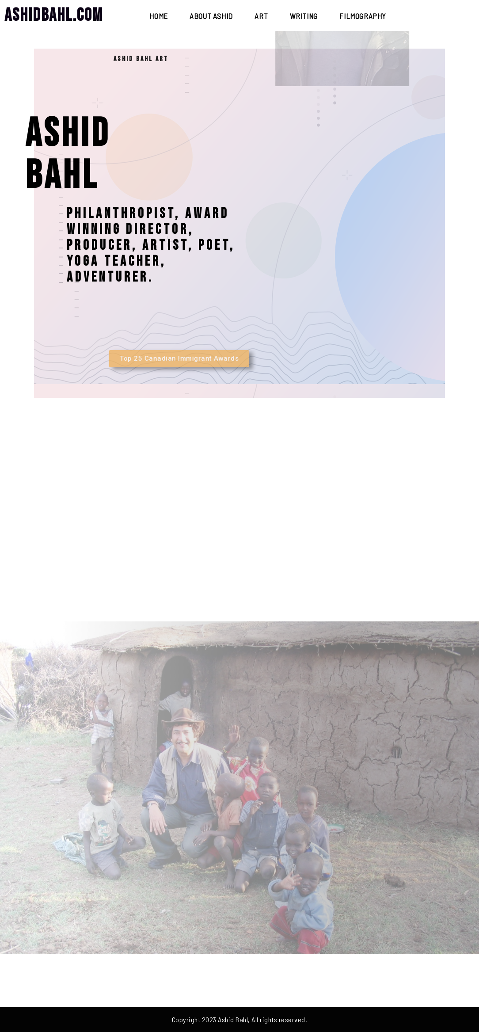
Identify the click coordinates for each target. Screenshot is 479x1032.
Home (158, 15)
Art (261, 15)
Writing (304, 15)
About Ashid (211, 15)
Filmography (362, 15)
